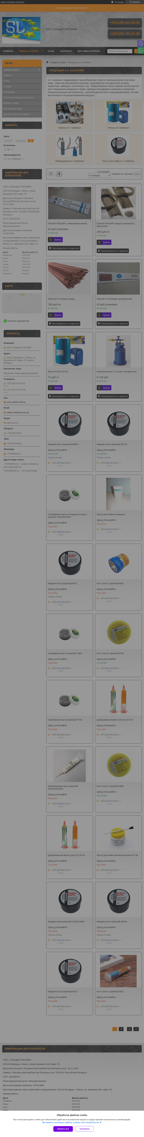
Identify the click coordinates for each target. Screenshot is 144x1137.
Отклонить (85, 1129)
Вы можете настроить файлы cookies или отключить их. (70, 1122)
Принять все (63, 1129)
